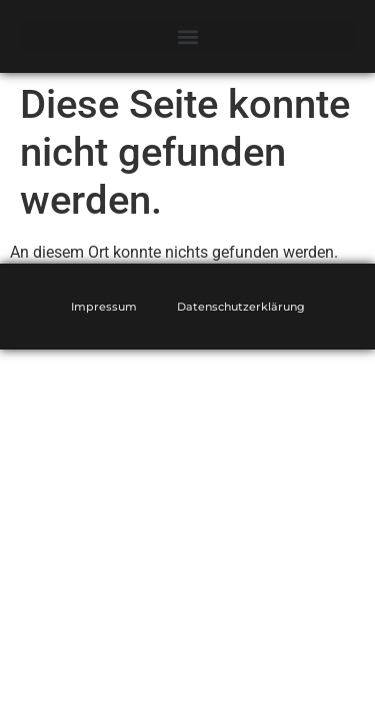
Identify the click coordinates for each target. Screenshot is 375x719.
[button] (187, 36)
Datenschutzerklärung (241, 307)
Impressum (104, 307)
